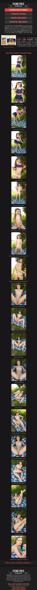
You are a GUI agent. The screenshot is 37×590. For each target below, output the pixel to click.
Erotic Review (18, 22)
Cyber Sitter (26, 584)
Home (7, 53)
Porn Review (18, 18)
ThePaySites (18, 14)
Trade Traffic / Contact (19, 587)
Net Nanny (19, 584)
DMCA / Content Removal (19, 589)
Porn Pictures (18, 10)
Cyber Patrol (11, 584)
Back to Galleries (15, 53)
